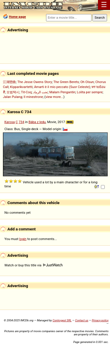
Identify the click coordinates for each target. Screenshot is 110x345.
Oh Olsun (87, 82)
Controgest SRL (62, 320)
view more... (54, 97)
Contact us (81, 320)
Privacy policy (100, 320)
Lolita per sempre (90, 92)
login (23, 239)
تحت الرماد (40, 92)
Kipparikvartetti (21, 87)
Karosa (9, 122)
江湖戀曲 (9, 82)
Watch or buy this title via (33, 265)
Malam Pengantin (62, 92)
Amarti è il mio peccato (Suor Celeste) (62, 87)
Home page (17, 17)
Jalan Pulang (12, 97)
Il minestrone (33, 97)
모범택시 (12, 92)
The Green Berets (66, 82)
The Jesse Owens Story (34, 82)
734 (21, 122)
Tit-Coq (26, 92)
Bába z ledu (36, 122)
